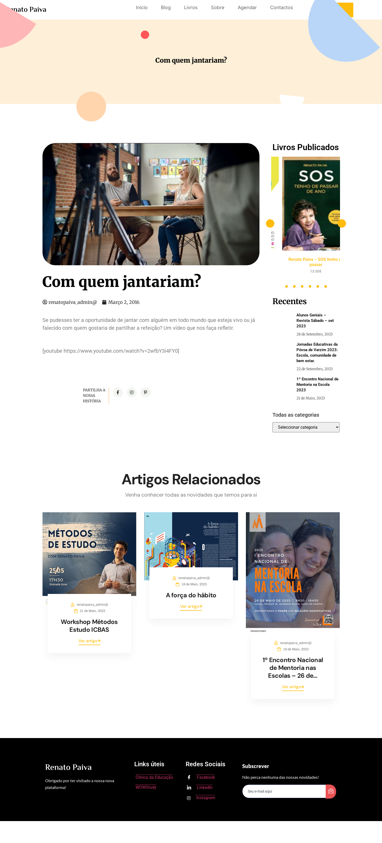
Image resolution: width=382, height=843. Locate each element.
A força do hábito (191, 595)
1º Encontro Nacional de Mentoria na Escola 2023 (317, 384)
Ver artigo (89, 641)
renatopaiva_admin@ (92, 604)
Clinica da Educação (154, 777)
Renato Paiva (25, 10)
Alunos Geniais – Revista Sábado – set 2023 (315, 320)
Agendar (247, 7)
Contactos (281, 7)
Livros (191, 7)
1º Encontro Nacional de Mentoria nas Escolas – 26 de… (293, 668)
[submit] (331, 792)
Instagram (201, 797)
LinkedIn (200, 788)
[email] (284, 791)
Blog (166, 7)
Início (142, 7)
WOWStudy (146, 787)
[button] (270, 223)
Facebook (201, 777)
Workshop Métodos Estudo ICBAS (89, 626)
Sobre (218, 7)
